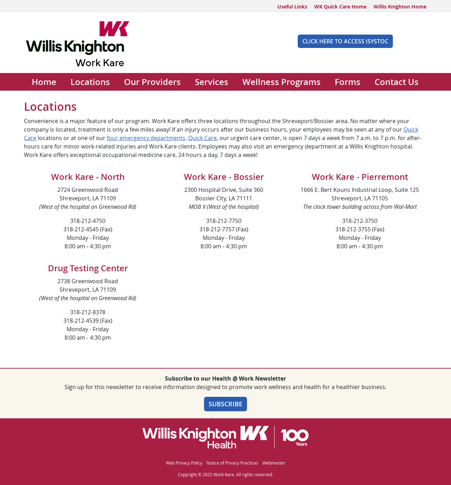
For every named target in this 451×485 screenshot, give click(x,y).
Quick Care (202, 138)
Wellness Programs (281, 81)
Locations (90, 81)
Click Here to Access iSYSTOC (345, 41)
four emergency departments (146, 138)
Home (44, 81)
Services (211, 81)
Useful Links (292, 6)
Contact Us (397, 81)
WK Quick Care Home (340, 6)
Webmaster (273, 463)
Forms (347, 81)
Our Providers (152, 81)
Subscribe (225, 404)
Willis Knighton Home (399, 6)
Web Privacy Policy (184, 463)
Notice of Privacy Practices (232, 463)
